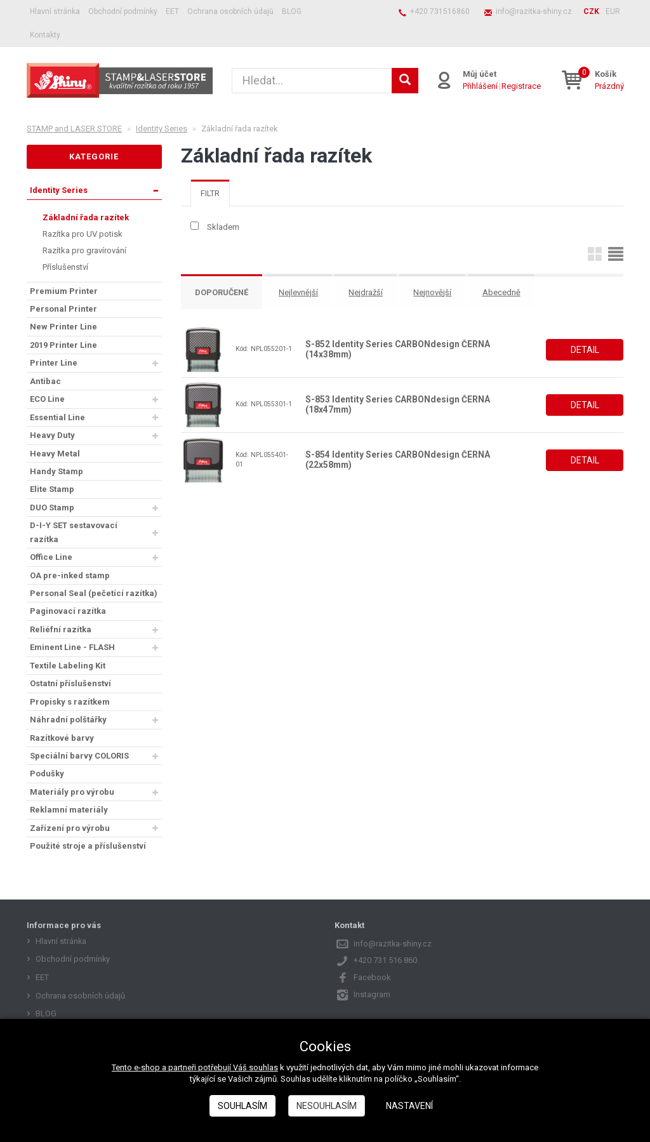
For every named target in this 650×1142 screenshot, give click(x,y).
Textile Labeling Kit (67, 665)
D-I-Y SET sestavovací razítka (73, 532)
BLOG (292, 11)
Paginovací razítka (68, 611)
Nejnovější (436, 293)
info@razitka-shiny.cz (534, 11)
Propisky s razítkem (70, 702)
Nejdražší (369, 293)
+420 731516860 (440, 11)
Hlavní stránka (55, 11)
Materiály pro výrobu (72, 792)
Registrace (521, 86)
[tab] (210, 193)
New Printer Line (63, 326)
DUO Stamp (52, 507)
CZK (591, 11)
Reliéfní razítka (60, 629)
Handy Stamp (56, 471)
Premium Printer (64, 291)
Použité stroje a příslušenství (88, 846)
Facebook (372, 977)
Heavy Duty (52, 435)
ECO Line (47, 399)
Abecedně (505, 293)
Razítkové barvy (62, 738)
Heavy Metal (55, 453)
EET (172, 11)
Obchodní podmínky (122, 11)
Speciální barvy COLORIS (79, 755)
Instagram (372, 994)
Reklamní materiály (69, 809)
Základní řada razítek (86, 217)
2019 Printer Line (63, 345)
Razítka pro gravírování (84, 250)
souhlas (263, 1067)
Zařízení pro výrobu (70, 828)
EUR (613, 11)
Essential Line (57, 417)
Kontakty (45, 34)
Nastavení (409, 1106)
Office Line (51, 557)
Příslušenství (65, 267)
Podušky (47, 773)
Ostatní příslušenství (70, 683)
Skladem (223, 227)
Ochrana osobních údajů (230, 11)
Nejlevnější (301, 293)
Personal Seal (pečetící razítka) (93, 593)
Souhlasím (242, 1106)
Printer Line (53, 363)
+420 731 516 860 (385, 960)
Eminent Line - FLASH (72, 647)
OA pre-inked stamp (70, 575)
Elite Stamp (52, 489)
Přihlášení (480, 86)
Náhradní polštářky (68, 719)
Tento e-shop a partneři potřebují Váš (180, 1067)
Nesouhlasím (326, 1106)
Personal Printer (63, 309)
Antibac (45, 381)
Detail (585, 349)
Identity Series (59, 190)
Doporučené (223, 293)
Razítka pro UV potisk (83, 234)
